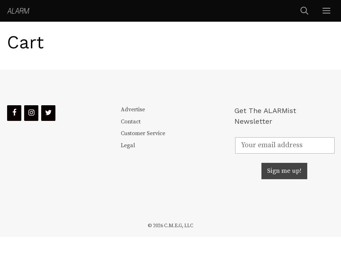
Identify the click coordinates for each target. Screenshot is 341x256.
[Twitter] (48, 113)
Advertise (133, 109)
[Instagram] (31, 113)
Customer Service (143, 133)
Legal (128, 145)
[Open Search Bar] (304, 11)
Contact (131, 121)
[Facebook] (14, 113)
